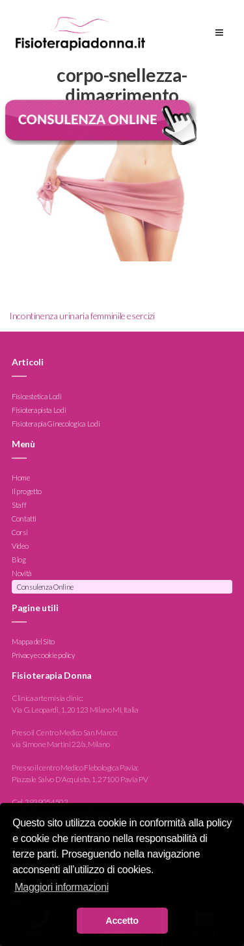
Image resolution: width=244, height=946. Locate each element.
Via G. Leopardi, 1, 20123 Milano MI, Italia (75, 710)
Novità (22, 574)
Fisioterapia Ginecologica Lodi (56, 423)
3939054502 (46, 802)
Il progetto (27, 492)
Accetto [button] (121, 920)
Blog (19, 560)
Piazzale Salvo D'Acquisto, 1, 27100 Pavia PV (80, 779)
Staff (19, 505)
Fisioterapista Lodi (39, 410)
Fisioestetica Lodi (37, 396)
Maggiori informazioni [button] (61, 887)
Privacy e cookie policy (43, 655)
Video (20, 546)
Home (21, 478)
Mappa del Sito (33, 641)
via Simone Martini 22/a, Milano (61, 744)
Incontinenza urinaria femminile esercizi (82, 315)
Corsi (19, 533)
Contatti (24, 519)
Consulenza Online (45, 587)
